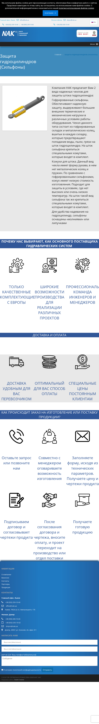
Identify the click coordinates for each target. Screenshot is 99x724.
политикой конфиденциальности (27, 670)
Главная (58, 55)
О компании (6, 574)
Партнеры (5, 584)
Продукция (5, 587)
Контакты (5, 581)
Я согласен (49, 13)
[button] (92, 44)
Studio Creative (19, 680)
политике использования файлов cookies (76, 8)
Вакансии (5, 578)
